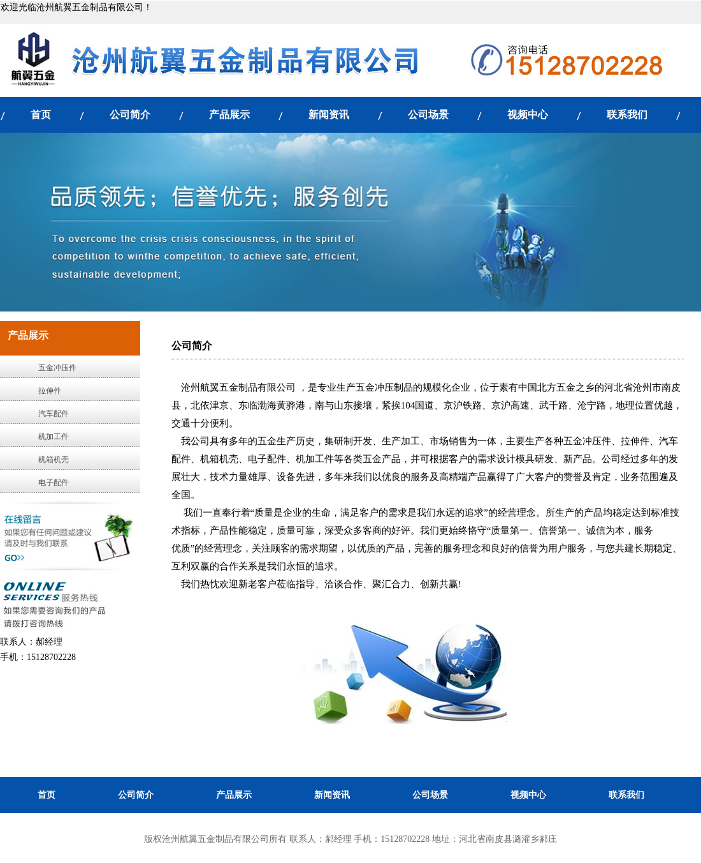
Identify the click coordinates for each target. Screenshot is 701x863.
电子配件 (53, 482)
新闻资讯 (328, 114)
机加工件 (53, 436)
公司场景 (428, 114)
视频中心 (527, 114)
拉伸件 (49, 390)
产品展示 (229, 114)
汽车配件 (53, 413)
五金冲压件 (57, 367)
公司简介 (130, 114)
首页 (41, 114)
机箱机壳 (53, 459)
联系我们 (627, 114)
